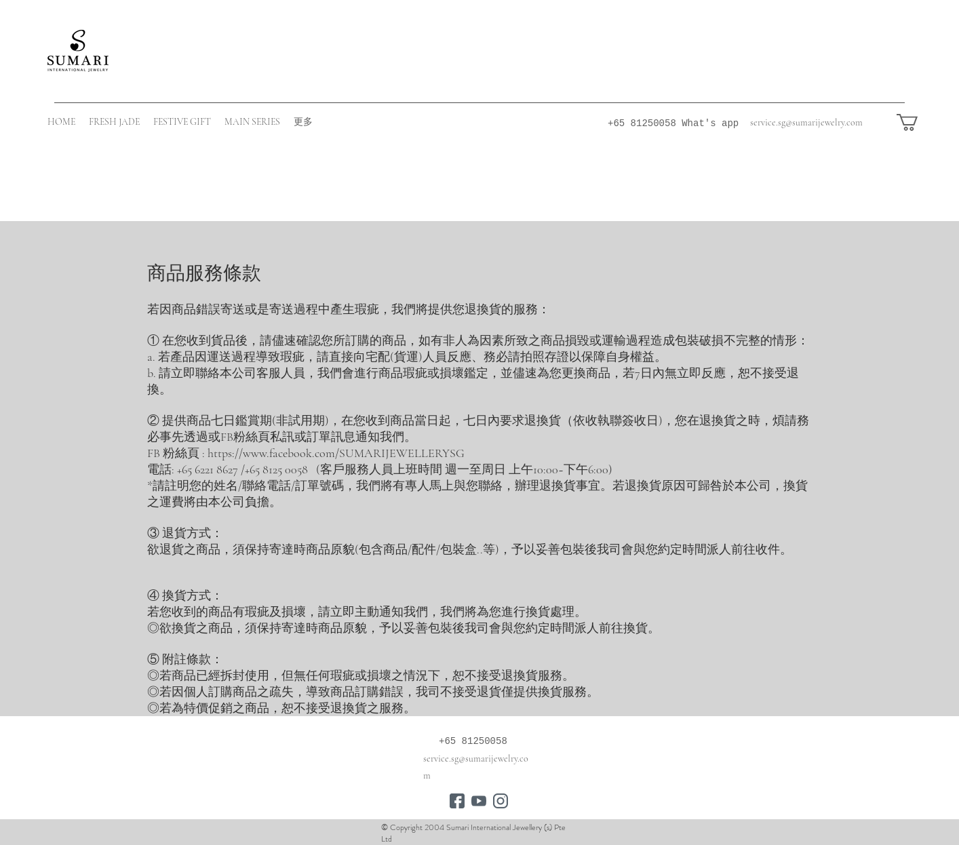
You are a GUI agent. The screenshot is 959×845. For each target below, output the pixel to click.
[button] (917, 122)
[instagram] (500, 800)
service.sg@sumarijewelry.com (806, 122)
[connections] (457, 800)
